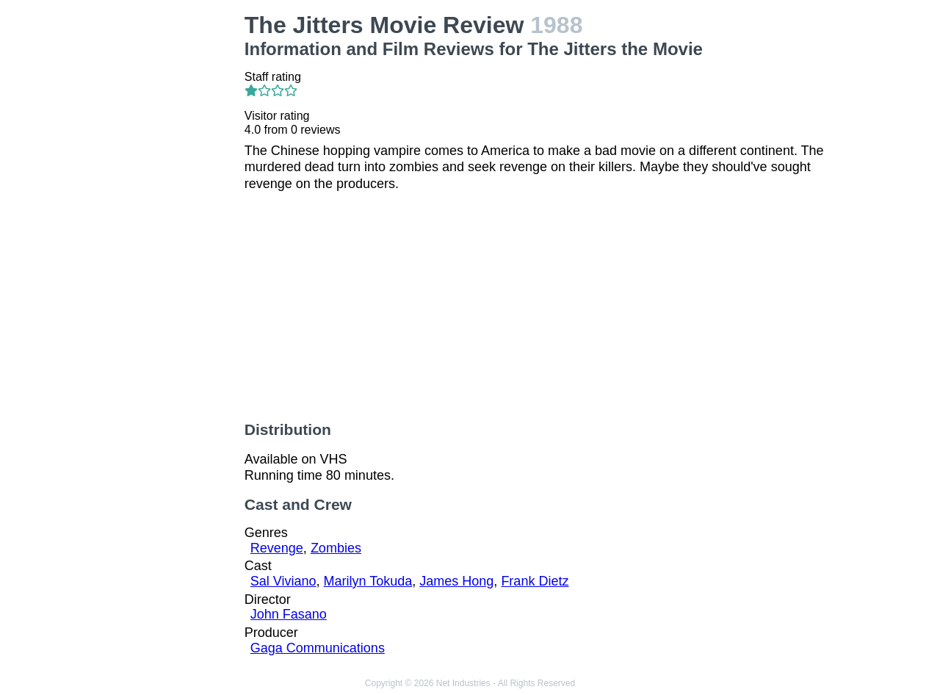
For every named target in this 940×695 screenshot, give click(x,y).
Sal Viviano (283, 581)
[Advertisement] (164, 232)
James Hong (456, 581)
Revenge (276, 548)
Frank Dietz (534, 581)
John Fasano (288, 614)
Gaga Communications (317, 648)
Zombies (336, 548)
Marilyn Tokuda (368, 581)
